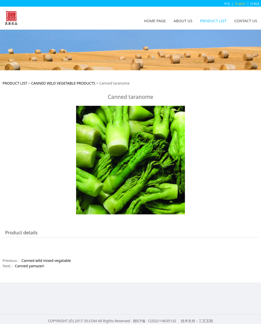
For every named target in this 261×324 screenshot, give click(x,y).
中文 (227, 4)
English (240, 4)
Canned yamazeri (29, 265)
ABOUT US (182, 20)
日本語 (254, 4)
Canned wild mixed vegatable (46, 260)
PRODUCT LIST (213, 20)
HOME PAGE (155, 20)
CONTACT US (245, 20)
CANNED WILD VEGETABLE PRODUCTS (63, 83)
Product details (21, 232)
